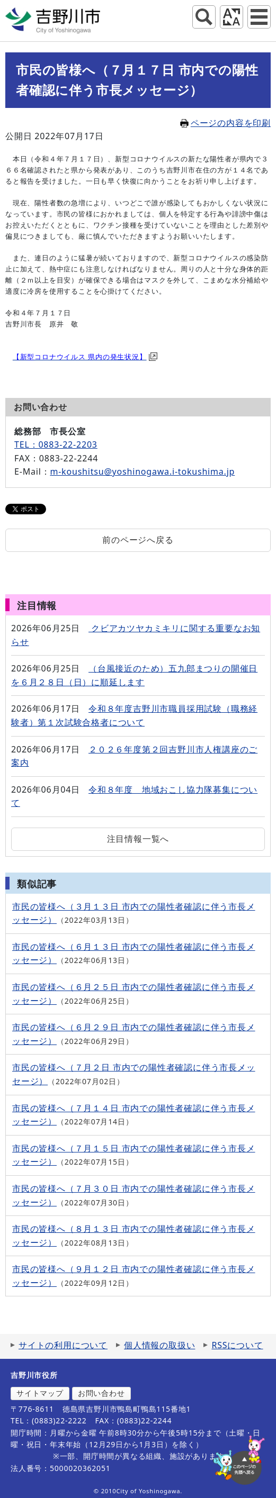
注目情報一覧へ (138, 839)
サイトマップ (40, 1393)
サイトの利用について (63, 1345)
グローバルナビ (259, 17)
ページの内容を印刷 (225, 123)
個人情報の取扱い (159, 1345)
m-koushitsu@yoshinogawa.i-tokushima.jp (142, 471)
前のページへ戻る (137, 540)
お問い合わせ (101, 1393)
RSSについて (237, 1345)
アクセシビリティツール (231, 17)
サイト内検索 (204, 17)
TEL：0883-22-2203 (55, 444)
